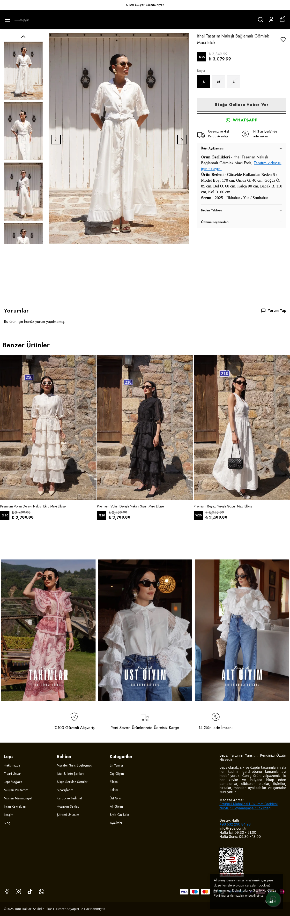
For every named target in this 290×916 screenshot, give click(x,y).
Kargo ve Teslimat (69, 798)
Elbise (114, 781)
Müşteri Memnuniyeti (18, 798)
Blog (7, 822)
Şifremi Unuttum (68, 814)
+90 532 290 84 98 (235, 824)
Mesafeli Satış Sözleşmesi (74, 765)
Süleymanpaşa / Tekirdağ (250, 808)
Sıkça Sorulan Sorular (72, 781)
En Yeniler (116, 765)
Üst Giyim (116, 798)
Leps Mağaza (13, 781)
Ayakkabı (116, 822)
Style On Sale (119, 814)
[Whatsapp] (42, 891)
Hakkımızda (12, 765)
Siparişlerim (65, 790)
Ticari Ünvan (13, 773)
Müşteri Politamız (16, 790)
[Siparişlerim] (271, 19)
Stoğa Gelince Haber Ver (241, 104)
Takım (114, 790)
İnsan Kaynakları (15, 806)
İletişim (8, 814)
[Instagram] (18, 891)
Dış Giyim (117, 773)
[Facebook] (7, 891)
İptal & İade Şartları (70, 773)
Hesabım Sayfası (68, 806)
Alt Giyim (116, 806)
